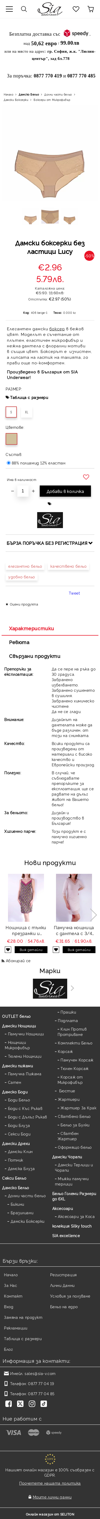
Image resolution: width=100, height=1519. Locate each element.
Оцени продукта (24, 604)
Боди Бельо (19, 1099)
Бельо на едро (64, 1306)
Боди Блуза (19, 1125)
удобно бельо (21, 576)
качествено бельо (68, 566)
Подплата (68, 1020)
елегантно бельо (25, 566)
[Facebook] (9, 1404)
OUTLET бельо (16, 1016)
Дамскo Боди (14, 1091)
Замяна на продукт (23, 1317)
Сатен (14, 1082)
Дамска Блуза (21, 1168)
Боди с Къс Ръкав (25, 1108)
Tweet (74, 592)
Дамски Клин (20, 1151)
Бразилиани (22, 1212)
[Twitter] (21, 1404)
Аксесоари (62, 1208)
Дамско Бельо (29, 94)
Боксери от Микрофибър (52, 99)
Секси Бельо (14, 1177)
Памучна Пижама (25, 1073)
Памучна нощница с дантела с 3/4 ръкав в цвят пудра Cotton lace (74, 930)
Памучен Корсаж (77, 1059)
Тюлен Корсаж (75, 1068)
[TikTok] (45, 1404)
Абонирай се (18, 960)
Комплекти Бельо (75, 1042)
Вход (8, 1306)
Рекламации (15, 1327)
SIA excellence (66, 1235)
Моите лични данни (52, 1496)
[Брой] (23, 491)
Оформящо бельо (75, 1147)
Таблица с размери (29, 397)
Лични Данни (62, 1285)
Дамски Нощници (19, 1025)
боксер (57, 328)
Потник (15, 1159)
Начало (8, 94)
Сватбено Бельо (74, 1116)
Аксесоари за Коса (76, 1216)
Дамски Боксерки (16, 99)
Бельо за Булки (75, 1124)
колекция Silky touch (72, 1225)
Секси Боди (19, 1133)
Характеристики (31, 628)
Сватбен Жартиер (68, 1136)
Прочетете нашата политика (50, 1482)
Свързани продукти (35, 656)
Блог (8, 1349)
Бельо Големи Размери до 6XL (74, 1196)
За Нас (10, 1285)
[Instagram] (33, 1404)
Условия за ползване (70, 1295)
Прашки (68, 1011)
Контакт (13, 1295)
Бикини (17, 1204)
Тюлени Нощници (25, 1056)
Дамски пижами (17, 1065)
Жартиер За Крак (78, 1107)
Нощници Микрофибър (17, 1045)
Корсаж (65, 1051)
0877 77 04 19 (41, 1383)
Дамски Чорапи (67, 1156)
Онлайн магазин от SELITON (50, 1514)
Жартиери (68, 1099)
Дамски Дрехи (16, 1143)
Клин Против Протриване (72, 1031)
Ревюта (19, 642)
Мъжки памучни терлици (72, 1181)
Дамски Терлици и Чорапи (74, 1167)
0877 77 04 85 (41, 1393)
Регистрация (63, 1274)
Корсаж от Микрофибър (70, 1079)
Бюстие (66, 1090)
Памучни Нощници (26, 1033)
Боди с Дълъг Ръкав (27, 1116)
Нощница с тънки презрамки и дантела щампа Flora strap (26, 930)
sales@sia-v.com (40, 1373)
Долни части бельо (58, 94)
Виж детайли (31, 949)
